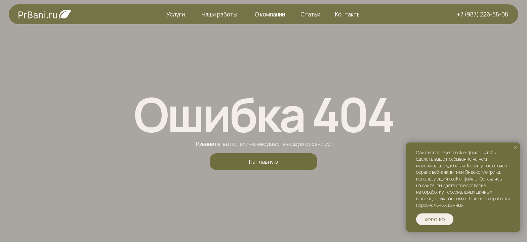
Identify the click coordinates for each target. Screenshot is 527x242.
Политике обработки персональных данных (463, 201)
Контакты (348, 14)
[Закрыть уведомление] (515, 147)
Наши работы (219, 14)
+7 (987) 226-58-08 (482, 14)
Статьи (310, 14)
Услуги (175, 14)
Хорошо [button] (434, 219)
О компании (270, 14)
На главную (263, 161)
